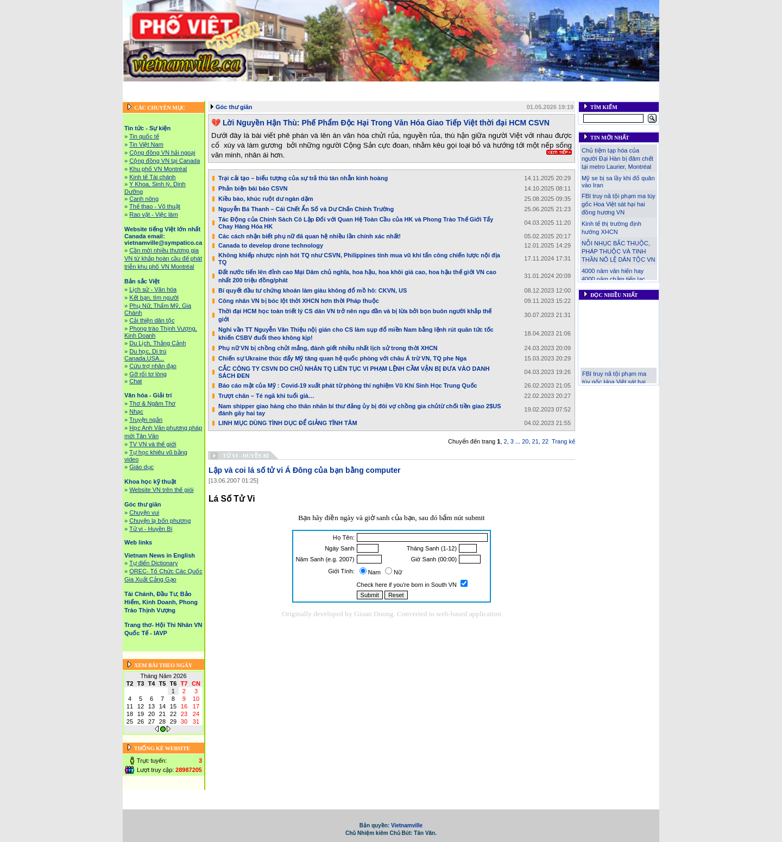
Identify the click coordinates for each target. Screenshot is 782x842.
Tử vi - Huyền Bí (246, 456)
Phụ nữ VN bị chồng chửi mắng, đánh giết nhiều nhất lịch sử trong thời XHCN (328, 348)
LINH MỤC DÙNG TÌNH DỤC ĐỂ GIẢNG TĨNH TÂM (287, 423)
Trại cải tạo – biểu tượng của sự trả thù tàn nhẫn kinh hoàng (303, 178)
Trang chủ (139, 87)
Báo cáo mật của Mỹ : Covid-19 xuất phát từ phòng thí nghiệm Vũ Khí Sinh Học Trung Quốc (347, 385)
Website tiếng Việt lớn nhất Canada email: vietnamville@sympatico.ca (317, 87)
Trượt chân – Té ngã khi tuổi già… (266, 395)
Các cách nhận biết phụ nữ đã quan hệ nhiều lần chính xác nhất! (309, 236)
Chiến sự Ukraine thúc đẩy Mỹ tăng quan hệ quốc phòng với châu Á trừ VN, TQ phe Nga (342, 358)
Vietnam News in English (207, 96)
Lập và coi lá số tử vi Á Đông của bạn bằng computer (304, 470)
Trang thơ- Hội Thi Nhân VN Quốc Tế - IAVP (522, 96)
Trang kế (563, 441)
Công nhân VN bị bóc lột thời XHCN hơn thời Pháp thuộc (298, 300)
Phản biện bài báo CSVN (253, 188)
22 (545, 441)
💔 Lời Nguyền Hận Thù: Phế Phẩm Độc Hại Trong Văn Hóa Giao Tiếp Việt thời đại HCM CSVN (380, 122)
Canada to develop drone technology (270, 245)
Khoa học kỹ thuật (551, 87)
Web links (643, 87)
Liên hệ (605, 96)
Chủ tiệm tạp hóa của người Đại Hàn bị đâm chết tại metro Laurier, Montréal (617, 158)
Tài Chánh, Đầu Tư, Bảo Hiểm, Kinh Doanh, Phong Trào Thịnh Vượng (350, 96)
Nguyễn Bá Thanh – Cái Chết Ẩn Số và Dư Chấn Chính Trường (306, 209)
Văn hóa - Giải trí (492, 87)
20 (525, 441)
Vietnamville (406, 825)
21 (535, 441)
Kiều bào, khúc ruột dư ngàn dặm (265, 198)
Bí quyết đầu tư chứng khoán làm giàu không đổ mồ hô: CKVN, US (312, 290)
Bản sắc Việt (442, 87)
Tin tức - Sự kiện (186, 87)
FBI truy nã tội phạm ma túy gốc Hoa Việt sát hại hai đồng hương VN (618, 204)
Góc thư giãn (603, 87)
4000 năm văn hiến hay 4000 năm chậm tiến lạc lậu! (613, 279)
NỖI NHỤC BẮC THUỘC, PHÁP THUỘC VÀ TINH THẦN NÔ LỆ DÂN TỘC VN (618, 251)
